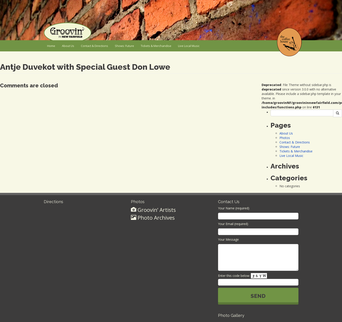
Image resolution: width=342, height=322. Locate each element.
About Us (68, 46)
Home (51, 46)
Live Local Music (188, 46)
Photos (284, 138)
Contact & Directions (94, 46)
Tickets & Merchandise (156, 46)
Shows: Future (124, 46)
